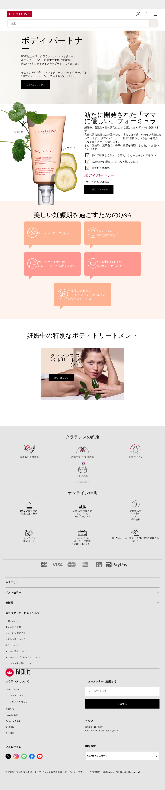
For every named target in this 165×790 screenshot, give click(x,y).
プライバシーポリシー (76, 772)
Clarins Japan (97, 755)
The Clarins (12, 689)
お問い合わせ (12, 621)
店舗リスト (11, 709)
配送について (12, 645)
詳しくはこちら (61, 377)
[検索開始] (154, 23)
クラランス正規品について (19, 663)
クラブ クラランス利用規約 (48, 772)
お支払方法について (15, 639)
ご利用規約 (94, 772)
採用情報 (10, 727)
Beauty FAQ (13, 721)
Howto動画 (12, 715)
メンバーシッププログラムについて (23, 657)
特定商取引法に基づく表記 (19, 772)
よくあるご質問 (13, 627)
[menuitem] (138, 14)
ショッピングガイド (15, 633)
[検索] (78, 23)
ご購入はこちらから (36, 84)
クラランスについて (15, 695)
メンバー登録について (16, 651)
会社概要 (10, 733)
